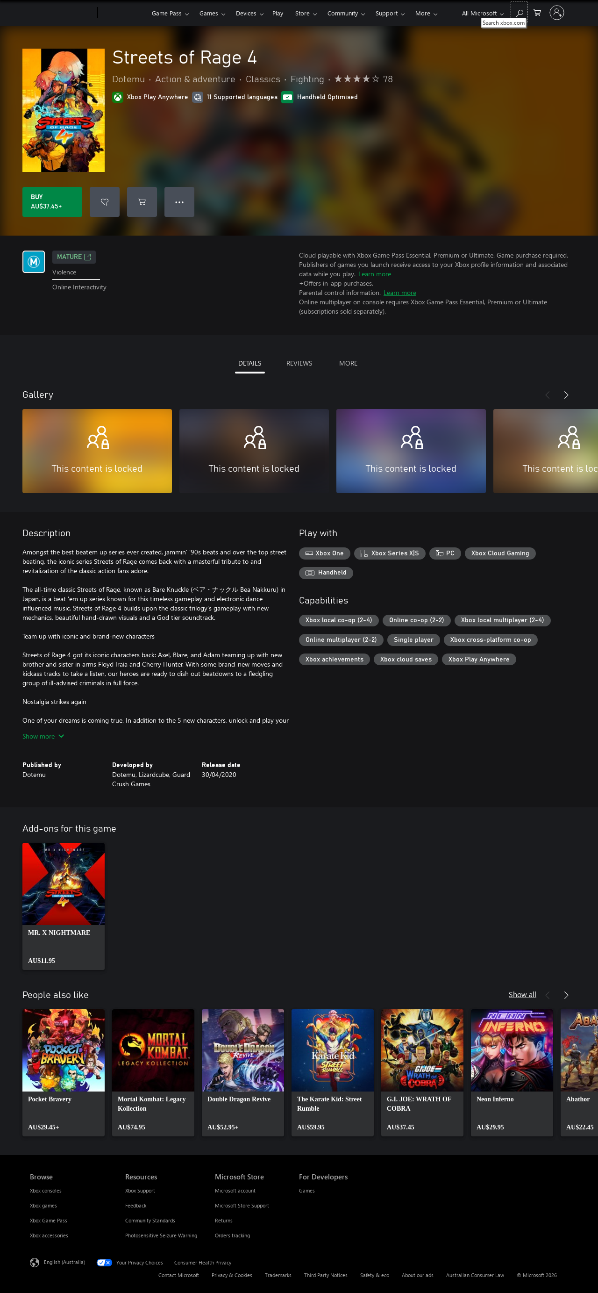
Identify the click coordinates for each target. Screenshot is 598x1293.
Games (208, 13)
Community (342, 13)
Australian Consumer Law (475, 1275)
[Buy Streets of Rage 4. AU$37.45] (52, 202)
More (422, 13)
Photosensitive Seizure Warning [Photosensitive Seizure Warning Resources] (161, 1235)
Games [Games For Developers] (307, 1190)
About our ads (418, 1275)
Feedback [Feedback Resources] (135, 1205)
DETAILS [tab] (249, 363)
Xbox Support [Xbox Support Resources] (140, 1190)
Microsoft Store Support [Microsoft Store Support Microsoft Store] (242, 1205)
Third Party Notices (326, 1275)
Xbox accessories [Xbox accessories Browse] (49, 1235)
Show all (522, 994)
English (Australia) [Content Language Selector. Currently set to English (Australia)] (64, 1262)
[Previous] (547, 395)
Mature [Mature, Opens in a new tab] (74, 257)
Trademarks (278, 1275)
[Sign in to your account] (557, 12)
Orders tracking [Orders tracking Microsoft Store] (232, 1235)
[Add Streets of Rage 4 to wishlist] (105, 202)
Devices (246, 13)
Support (387, 13)
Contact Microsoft (178, 1275)
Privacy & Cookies (232, 1275)
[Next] (566, 395)
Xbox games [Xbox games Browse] (43, 1205)
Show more (43, 736)
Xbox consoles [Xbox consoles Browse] (46, 1190)
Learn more (374, 273)
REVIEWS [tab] (299, 363)
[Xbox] (123, 13)
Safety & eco (374, 1275)
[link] (63, 906)
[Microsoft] (62, 13)
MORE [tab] (348, 363)
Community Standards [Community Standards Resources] (150, 1220)
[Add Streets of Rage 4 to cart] (142, 202)
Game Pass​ (167, 13)
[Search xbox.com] (519, 11)
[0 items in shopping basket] (537, 12)
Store (302, 13)
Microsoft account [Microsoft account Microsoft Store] (235, 1190)
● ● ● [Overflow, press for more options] (179, 201)
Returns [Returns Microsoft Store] (224, 1220)
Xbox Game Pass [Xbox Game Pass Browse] (48, 1220)
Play (277, 13)
